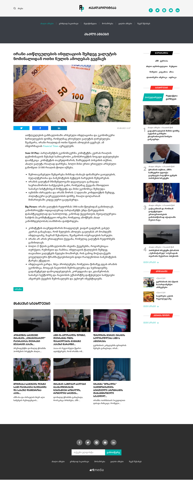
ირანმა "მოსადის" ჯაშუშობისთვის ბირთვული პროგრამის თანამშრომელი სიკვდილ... (109, 394)
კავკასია (163, 72)
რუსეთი (173, 66)
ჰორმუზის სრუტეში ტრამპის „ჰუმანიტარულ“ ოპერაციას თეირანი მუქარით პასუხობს (164, 253)
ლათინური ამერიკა (156, 77)
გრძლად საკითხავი (68, 23)
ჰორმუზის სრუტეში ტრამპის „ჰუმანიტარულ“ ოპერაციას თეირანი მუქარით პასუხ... (27, 341)
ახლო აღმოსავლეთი (157, 66)
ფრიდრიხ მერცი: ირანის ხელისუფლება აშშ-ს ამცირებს (108, 338)
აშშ (157, 61)
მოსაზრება (107, 23)
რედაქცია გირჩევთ (171, 97)
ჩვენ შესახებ (143, 23)
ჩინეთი (153, 72)
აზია (171, 72)
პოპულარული (153, 97)
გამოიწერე (113, 456)
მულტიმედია (90, 23)
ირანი (18, 289)
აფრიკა (173, 77)
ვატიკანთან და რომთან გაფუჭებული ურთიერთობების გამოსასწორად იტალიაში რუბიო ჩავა (162, 214)
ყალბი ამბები (125, 23)
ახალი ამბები (47, 23)
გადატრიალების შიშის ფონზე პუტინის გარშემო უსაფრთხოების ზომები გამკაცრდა (163, 135)
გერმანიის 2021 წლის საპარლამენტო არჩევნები (167, 284)
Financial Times (50, 146)
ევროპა (164, 61)
